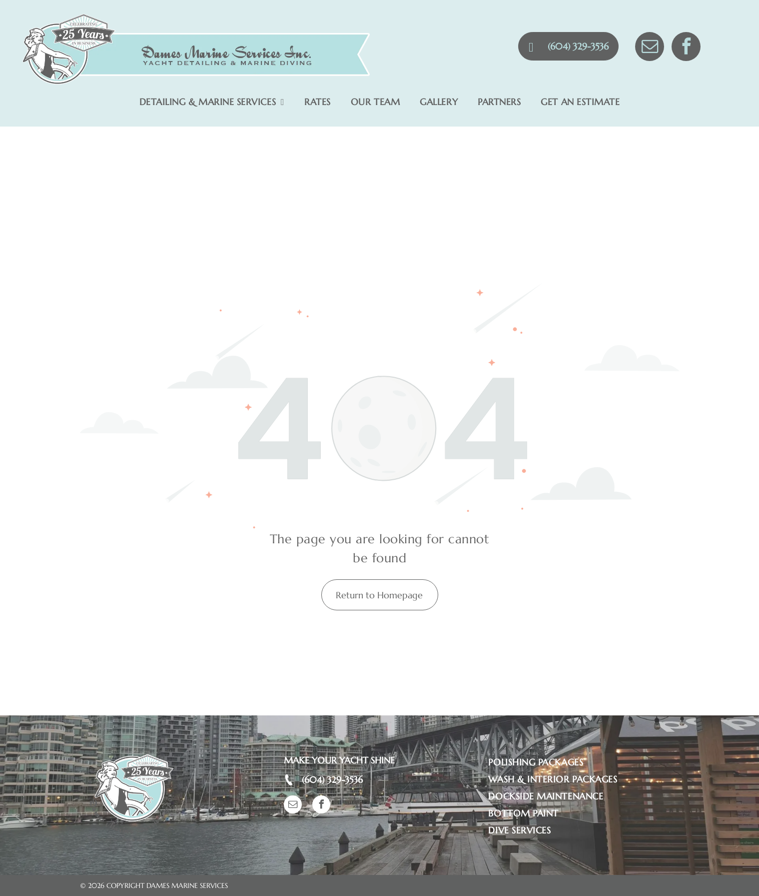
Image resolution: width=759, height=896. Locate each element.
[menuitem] (212, 102)
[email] (649, 48)
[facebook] (686, 48)
